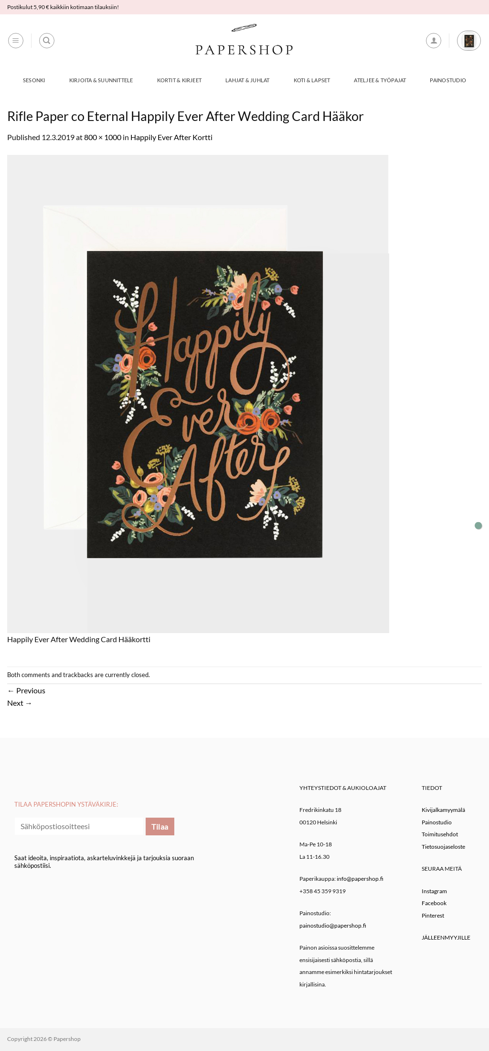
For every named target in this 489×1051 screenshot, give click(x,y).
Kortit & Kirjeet (179, 80)
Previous (26, 690)
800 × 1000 (102, 137)
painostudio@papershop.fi (332, 925)
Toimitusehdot (440, 834)
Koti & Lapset (312, 80)
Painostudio (448, 80)
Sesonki (34, 80)
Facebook (434, 903)
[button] (15, 40)
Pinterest (433, 915)
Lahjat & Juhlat (247, 80)
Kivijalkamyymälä (443, 809)
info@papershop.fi (360, 878)
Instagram (434, 891)
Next (19, 702)
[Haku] (46, 40)
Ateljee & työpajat (380, 80)
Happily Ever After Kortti (171, 137)
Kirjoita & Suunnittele (101, 80)
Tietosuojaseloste (443, 846)
